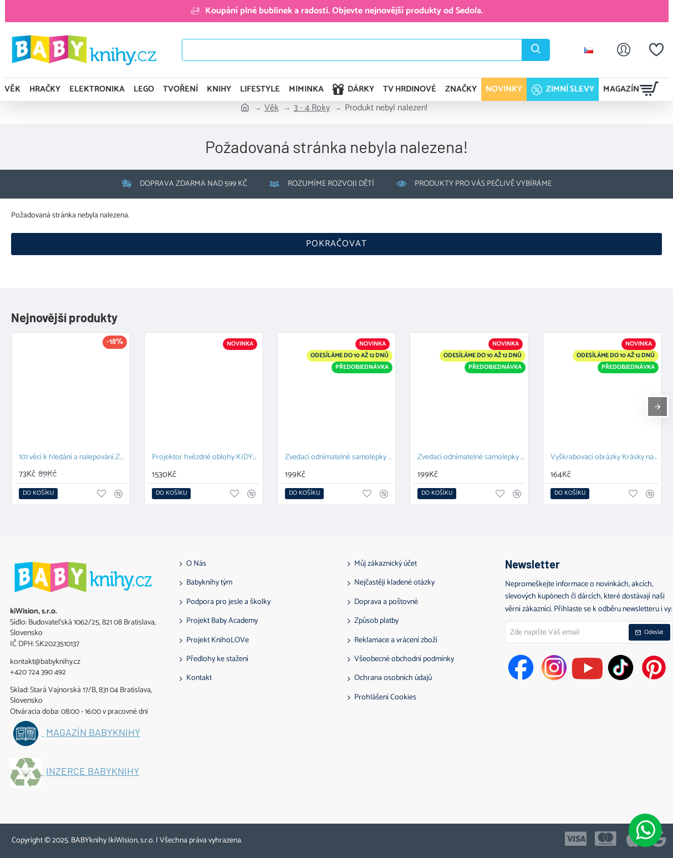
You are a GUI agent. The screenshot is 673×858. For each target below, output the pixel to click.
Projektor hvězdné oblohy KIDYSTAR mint (206, 458)
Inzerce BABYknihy (92, 771)
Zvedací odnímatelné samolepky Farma (471, 458)
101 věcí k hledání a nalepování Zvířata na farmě (73, 458)
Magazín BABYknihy (93, 732)
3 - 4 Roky (312, 108)
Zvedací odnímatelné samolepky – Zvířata (339, 458)
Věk (271, 108)
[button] (38, 493)
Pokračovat (336, 243)
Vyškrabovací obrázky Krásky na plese (604, 458)
